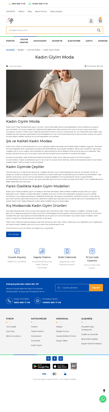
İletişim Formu (62, 332)
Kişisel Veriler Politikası (91, 344)
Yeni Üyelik (11, 327)
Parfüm (34, 327)
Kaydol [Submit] (96, 288)
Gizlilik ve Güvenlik (89, 335)
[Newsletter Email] (79, 288)
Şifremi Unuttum (13, 336)
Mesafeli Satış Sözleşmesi (87, 328)
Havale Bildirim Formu (66, 336)
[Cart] (100, 21)
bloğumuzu (40, 228)
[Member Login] (90, 21)
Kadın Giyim (11, 147)
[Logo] (10, 21)
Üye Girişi (10, 332)
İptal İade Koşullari (89, 339)
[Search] (54, 30)
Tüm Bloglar (13, 235)
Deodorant (36, 336)
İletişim (59, 327)
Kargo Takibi (62, 341)
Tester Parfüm (37, 332)
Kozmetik (35, 341)
